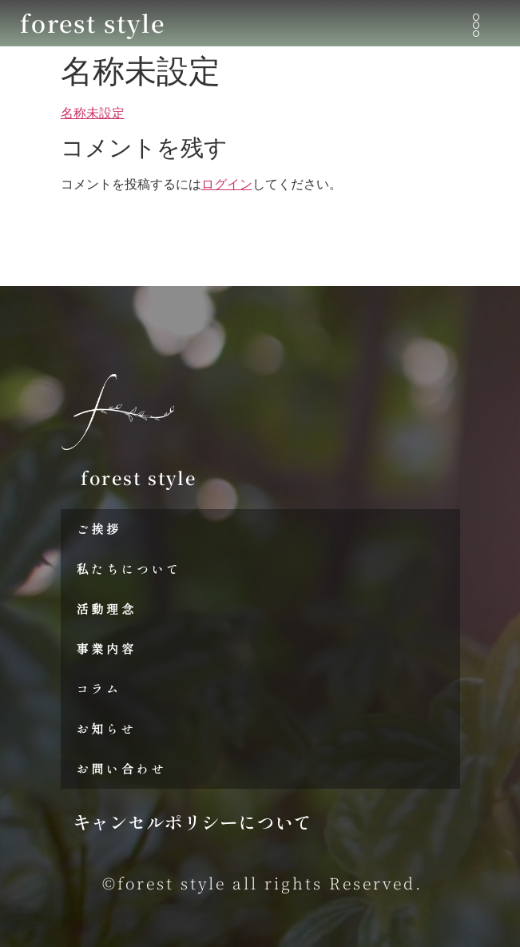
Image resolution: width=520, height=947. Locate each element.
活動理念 (107, 608)
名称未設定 (93, 113)
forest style (92, 22)
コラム (99, 688)
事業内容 (107, 648)
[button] (476, 26)
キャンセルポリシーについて (192, 822)
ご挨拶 (99, 528)
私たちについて (129, 568)
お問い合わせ (122, 768)
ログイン (226, 184)
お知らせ (107, 728)
